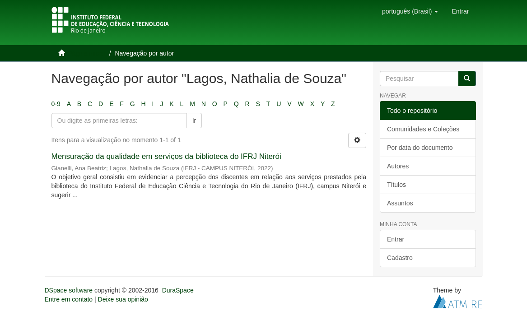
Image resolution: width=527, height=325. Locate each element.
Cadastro (400, 257)
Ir (194, 120)
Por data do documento (420, 147)
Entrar (395, 239)
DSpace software (69, 290)
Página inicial (86, 53)
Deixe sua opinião (123, 299)
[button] (410, 11)
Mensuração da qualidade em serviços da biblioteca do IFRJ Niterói (166, 156)
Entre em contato (69, 299)
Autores (398, 166)
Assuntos (400, 203)
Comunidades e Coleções (423, 129)
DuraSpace (178, 290)
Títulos (396, 184)
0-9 (56, 103)
